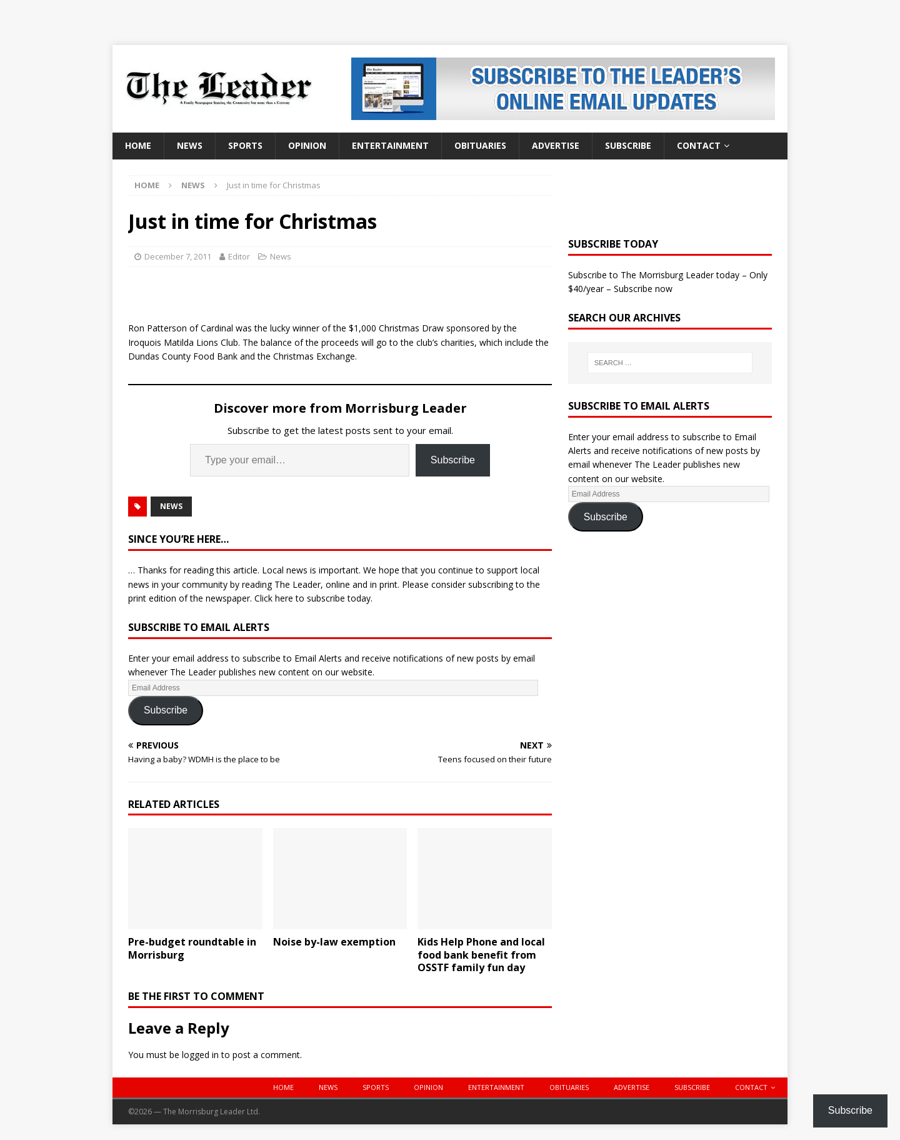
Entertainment (390, 145)
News (189, 145)
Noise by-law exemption (334, 942)
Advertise (555, 145)
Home (138, 145)
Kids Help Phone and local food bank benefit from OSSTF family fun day (481, 955)
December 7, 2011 (177, 256)
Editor (239, 256)
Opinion (307, 145)
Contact (699, 145)
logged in (200, 1055)
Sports (245, 145)
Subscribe (628, 145)
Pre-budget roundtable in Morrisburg (192, 948)
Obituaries (480, 145)
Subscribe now (643, 289)
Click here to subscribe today (312, 598)
